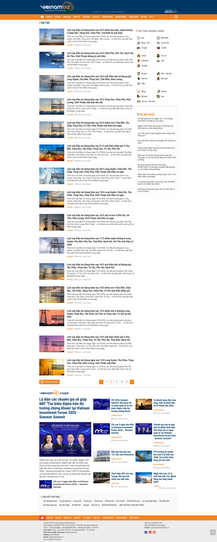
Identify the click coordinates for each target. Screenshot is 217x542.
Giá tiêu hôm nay (133, 501)
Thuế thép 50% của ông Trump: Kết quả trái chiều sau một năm (122, 476)
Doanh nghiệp (158, 464)
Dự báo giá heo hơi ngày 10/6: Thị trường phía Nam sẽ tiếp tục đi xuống (155, 120)
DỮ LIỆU (144, 17)
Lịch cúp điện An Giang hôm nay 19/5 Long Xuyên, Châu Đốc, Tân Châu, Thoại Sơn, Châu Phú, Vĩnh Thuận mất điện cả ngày (99, 194)
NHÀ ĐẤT (96, 17)
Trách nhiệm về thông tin (52, 539)
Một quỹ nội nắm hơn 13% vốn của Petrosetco (122, 453)
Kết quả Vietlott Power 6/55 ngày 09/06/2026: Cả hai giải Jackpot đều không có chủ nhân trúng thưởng (156, 167)
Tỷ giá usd (77, 501)
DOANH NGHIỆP (120, 17)
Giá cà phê (120, 501)
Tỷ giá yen (88, 501)
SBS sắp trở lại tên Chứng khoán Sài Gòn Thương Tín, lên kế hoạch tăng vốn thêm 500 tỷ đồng (157, 157)
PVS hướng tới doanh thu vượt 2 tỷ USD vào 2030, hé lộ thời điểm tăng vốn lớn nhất (163, 456)
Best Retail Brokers (109, 505)
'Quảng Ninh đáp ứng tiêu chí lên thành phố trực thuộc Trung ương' (156, 149)
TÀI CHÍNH (86, 17)
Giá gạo (86, 505)
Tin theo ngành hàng (150, 31)
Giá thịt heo (76, 505)
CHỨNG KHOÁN (107, 17)
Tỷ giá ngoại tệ (65, 501)
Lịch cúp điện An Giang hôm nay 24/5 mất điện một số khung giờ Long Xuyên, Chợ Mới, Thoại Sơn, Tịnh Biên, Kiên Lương (99, 78)
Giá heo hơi (109, 501)
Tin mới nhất (147, 114)
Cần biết (70, 45)
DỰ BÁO (57, 17)
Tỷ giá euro (98, 501)
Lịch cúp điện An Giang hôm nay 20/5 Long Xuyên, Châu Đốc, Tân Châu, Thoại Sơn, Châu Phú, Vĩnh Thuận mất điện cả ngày (99, 170)
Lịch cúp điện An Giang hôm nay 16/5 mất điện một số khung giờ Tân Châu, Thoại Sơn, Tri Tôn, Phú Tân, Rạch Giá (99, 266)
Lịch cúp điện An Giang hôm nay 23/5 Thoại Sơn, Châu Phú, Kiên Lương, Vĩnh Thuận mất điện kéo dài (99, 101)
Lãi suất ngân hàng (149, 501)
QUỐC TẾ (77, 17)
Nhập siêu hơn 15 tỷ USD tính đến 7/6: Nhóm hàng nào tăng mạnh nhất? (164, 477)
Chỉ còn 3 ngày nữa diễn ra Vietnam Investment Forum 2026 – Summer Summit (70, 484)
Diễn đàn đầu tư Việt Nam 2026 (131, 505)
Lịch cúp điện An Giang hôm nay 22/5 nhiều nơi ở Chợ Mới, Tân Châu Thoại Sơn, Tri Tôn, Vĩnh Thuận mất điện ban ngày (98, 124)
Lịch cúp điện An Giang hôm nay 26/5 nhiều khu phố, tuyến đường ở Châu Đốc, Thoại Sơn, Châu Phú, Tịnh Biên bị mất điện (99, 31)
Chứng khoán (116, 415)
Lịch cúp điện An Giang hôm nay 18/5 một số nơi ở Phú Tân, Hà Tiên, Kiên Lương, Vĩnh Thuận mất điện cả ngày (98, 217)
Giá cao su (96, 505)
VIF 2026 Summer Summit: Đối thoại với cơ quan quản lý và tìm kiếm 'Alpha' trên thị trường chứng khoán (121, 406)
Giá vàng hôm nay (50, 501)
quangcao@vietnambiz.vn (159, 528)
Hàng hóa (115, 483)
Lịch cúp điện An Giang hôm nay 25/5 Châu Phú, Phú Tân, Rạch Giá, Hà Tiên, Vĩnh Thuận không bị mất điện (100, 55)
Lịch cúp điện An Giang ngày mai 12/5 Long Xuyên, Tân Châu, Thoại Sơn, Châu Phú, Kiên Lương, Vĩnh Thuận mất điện (100, 362)
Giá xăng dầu (164, 501)
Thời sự (156, 486)
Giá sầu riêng (64, 505)
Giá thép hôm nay (50, 505)
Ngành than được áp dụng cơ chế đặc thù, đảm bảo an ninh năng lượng (156, 127)
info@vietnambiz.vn (56, 537)
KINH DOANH (133, 17)
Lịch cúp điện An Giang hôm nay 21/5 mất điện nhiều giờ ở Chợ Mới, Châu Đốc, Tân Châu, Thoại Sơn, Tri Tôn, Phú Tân (98, 147)
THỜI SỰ (49, 17)
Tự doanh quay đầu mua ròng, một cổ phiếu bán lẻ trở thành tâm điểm (156, 183)
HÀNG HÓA (67, 17)
